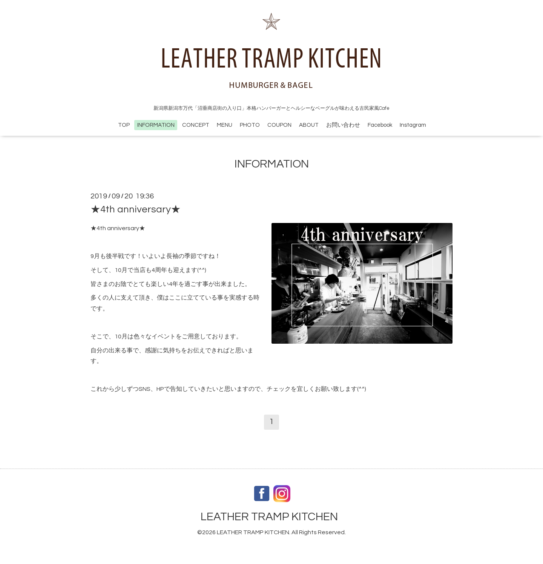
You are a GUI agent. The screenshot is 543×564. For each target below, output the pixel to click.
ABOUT (309, 125)
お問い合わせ (343, 125)
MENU (224, 125)
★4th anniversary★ (135, 209)
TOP (124, 125)
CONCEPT (195, 125)
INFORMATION (156, 125)
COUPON (279, 125)
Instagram (413, 125)
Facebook (380, 125)
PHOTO (250, 125)
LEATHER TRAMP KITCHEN (269, 517)
